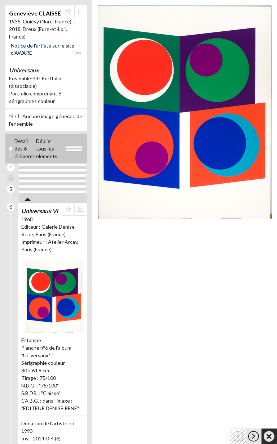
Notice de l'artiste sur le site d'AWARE (42, 49)
